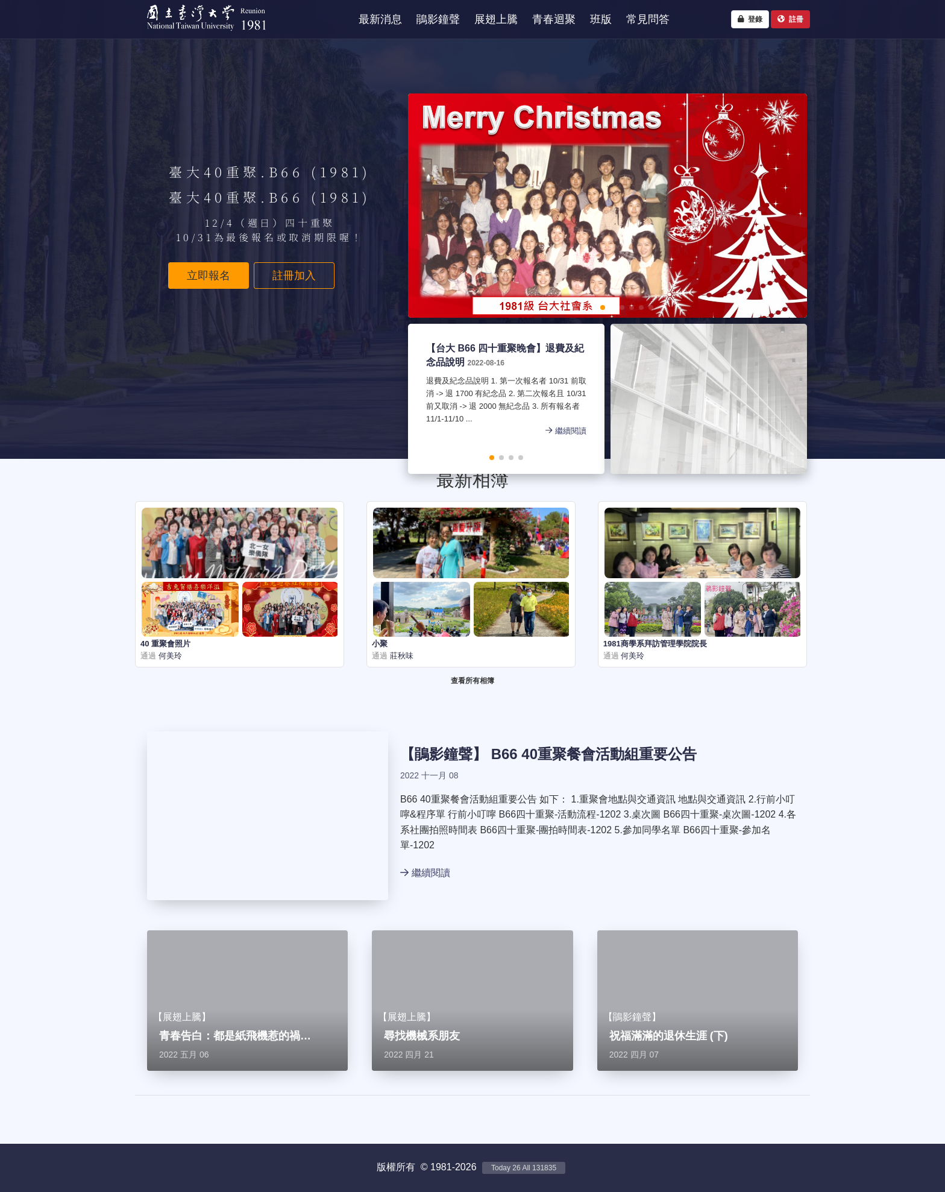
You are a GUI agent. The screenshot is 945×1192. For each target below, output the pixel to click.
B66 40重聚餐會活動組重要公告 (594, 754)
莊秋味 (400, 655)
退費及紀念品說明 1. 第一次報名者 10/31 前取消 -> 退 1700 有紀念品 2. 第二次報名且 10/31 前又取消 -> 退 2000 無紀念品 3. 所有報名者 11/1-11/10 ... (506, 400)
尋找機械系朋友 (422, 1036)
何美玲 (169, 655)
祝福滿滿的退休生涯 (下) (668, 1036)
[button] (564, 307)
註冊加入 (294, 276)
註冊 (790, 19)
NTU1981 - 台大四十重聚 (201, 33)
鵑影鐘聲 (443, 754)
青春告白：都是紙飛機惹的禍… (235, 1036)
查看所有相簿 (472, 680)
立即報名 (208, 276)
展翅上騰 (182, 1017)
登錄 (750, 19)
